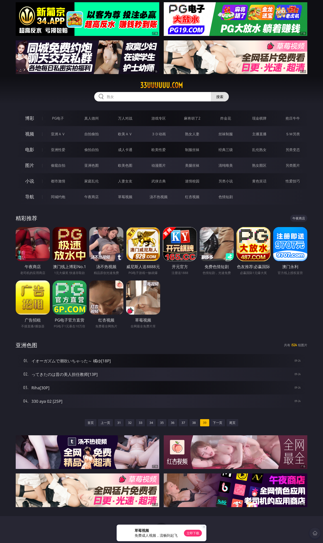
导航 (29, 197)
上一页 (105, 422)
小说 (29, 181)
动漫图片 (158, 165)
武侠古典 (158, 181)
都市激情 (58, 181)
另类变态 (293, 149)
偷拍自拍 (91, 149)
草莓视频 (125, 196)
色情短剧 (225, 196)
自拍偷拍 (91, 133)
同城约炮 (58, 196)
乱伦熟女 (259, 149)
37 (183, 422)
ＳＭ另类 (293, 133)
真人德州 (91, 118)
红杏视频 (192, 196)
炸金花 (225, 118)
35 (162, 422)
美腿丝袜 (192, 165)
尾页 (232, 422)
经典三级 (225, 149)
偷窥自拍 (58, 165)
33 (140, 422)
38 (194, 422)
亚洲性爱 (58, 149)
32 (130, 422)
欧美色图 (125, 165)
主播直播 (259, 133)
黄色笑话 (259, 181)
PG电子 (58, 118)
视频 (29, 134)
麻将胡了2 (192, 118)
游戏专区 (158, 118)
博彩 (29, 118)
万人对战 (125, 118)
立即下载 (193, 533)
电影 (29, 150)
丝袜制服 (225, 133)
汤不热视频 (159, 196)
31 (119, 422)
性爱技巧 (293, 181)
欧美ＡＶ (125, 133)
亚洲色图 (91, 165)
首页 (90, 422)
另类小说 (225, 181)
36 (172, 422)
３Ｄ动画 (158, 133)
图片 (29, 165)
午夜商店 (91, 196)
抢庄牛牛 (293, 118)
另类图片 (293, 165)
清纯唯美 (225, 165)
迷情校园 (192, 181)
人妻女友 (125, 181)
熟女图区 (259, 165)
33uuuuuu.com (161, 85)
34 (151, 422)
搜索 (219, 96)
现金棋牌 (259, 118)
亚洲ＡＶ (58, 133)
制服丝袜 (192, 149)
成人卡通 (125, 149)
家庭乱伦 (91, 181)
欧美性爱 (158, 149)
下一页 (217, 422)
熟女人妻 (192, 133)
